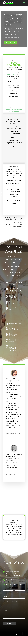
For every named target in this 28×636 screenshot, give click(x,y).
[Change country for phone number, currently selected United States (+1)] (4, 601)
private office (11, 74)
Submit (9, 624)
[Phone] (14, 601)
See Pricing (10, 42)
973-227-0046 (10, 579)
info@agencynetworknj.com (16, 584)
